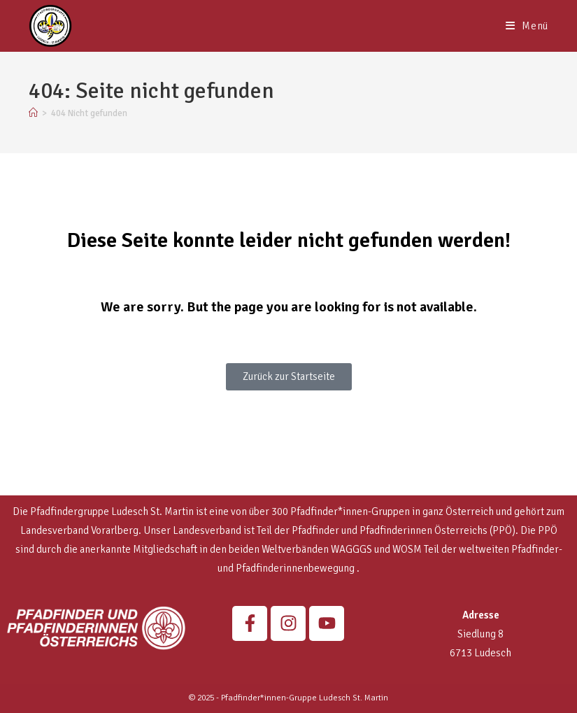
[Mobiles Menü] (527, 26)
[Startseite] (33, 113)
